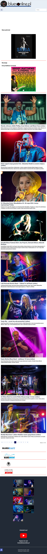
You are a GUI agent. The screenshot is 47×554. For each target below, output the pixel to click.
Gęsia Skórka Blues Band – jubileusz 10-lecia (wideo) (18, 359)
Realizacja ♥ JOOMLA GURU (23, 551)
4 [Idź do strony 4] (9, 442)
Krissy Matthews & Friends (9, 65)
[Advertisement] (23, 20)
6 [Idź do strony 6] (13, 442)
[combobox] (41, 10)
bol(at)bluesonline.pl (24, 543)
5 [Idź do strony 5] (11, 442)
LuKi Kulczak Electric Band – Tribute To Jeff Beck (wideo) (19, 283)
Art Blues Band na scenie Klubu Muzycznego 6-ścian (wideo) (20, 397)
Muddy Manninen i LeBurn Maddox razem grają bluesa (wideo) (21, 435)
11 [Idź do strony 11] (23, 442)
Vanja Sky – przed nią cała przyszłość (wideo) (15, 321)
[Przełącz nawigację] (1, 10)
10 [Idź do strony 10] (21, 442)
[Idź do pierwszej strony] (2, 442)
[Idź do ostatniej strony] (27, 442)
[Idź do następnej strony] (25, 442)
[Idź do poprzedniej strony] (4, 442)
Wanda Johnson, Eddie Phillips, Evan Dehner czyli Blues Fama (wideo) (23, 126)
